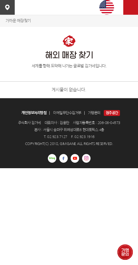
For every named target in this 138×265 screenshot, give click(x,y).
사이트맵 (130, 7)
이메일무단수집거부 (67, 112)
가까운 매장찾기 (18, 21)
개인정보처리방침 (33, 112)
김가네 (69, 7)
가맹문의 (94, 112)
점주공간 (112, 112)
